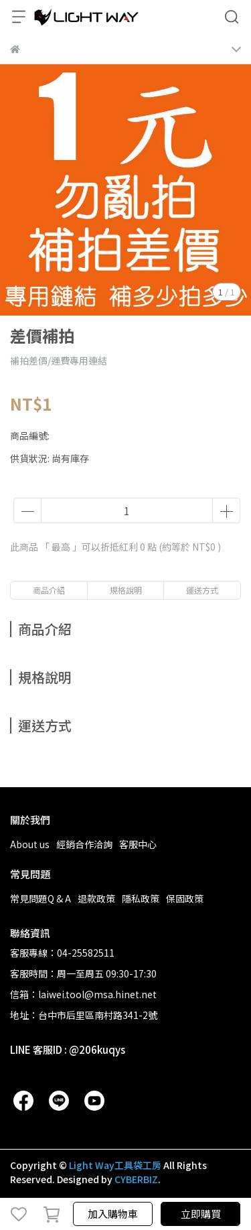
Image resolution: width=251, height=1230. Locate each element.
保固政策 (184, 898)
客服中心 (138, 844)
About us (30, 844)
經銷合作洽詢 (84, 844)
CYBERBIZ (136, 1179)
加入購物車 (113, 1214)
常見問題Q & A (40, 898)
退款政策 (96, 898)
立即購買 (201, 1214)
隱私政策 (140, 898)
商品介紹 (49, 590)
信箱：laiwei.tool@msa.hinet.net (83, 994)
